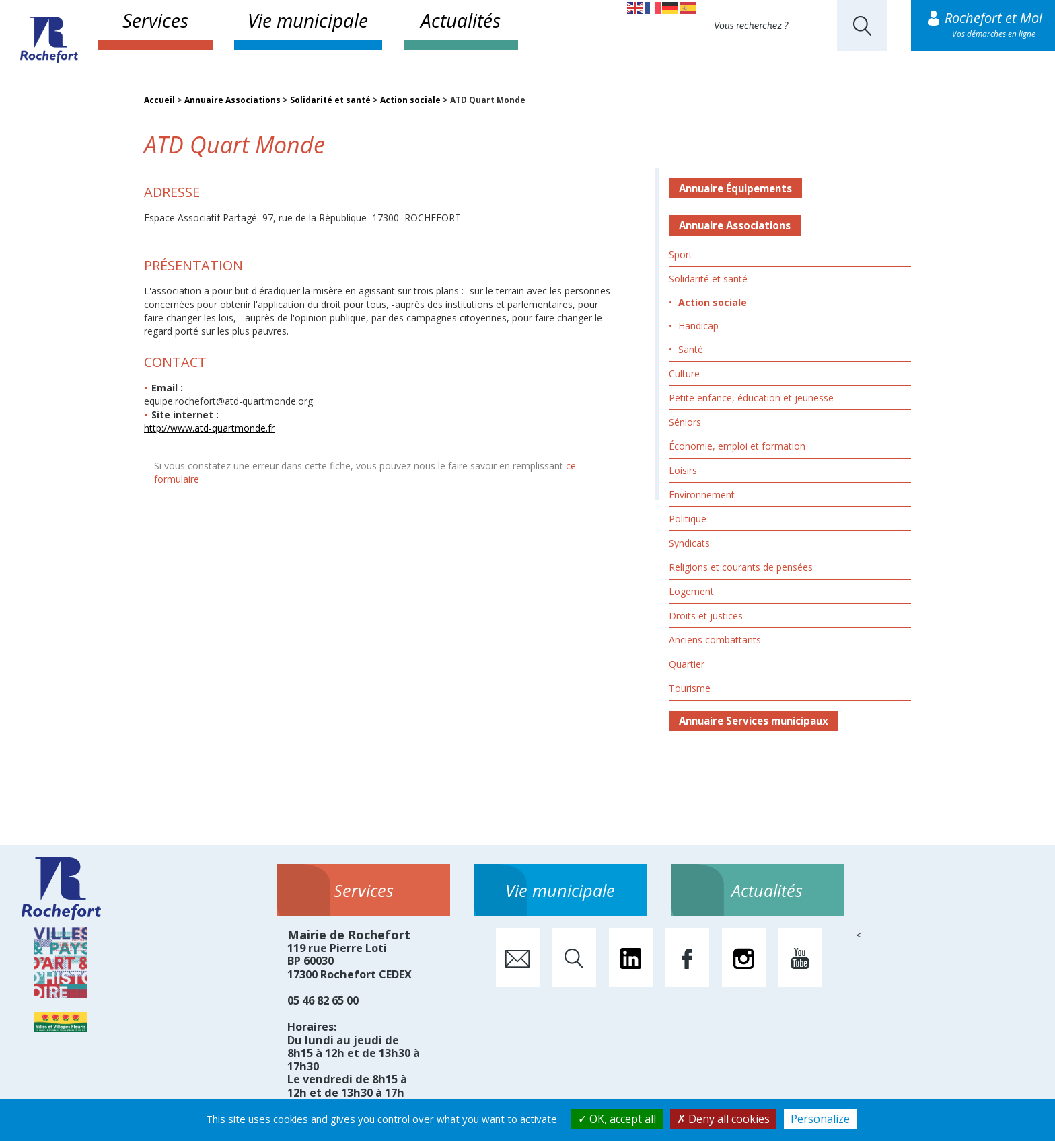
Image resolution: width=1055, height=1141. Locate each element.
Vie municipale (308, 20)
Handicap (698, 325)
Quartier (686, 664)
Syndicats (689, 543)
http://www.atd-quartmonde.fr (209, 428)
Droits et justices (706, 615)
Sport (680, 254)
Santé (690, 349)
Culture (684, 373)
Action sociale (410, 100)
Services (155, 20)
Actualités (461, 20)
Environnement (702, 494)
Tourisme (690, 688)
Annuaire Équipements (735, 188)
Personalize (820, 1118)
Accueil (159, 100)
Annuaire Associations (232, 100)
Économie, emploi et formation (737, 446)
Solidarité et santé (330, 100)
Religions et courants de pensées (741, 567)
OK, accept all (617, 1118)
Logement (691, 591)
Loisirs (683, 470)
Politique (687, 518)
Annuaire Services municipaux (753, 720)
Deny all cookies (723, 1118)
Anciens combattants (715, 639)
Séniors (685, 422)
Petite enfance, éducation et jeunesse (751, 397)
